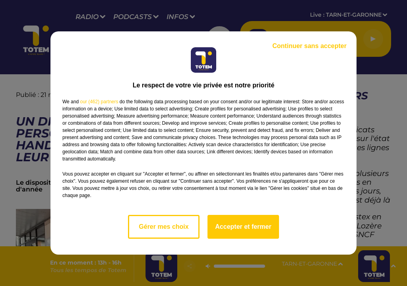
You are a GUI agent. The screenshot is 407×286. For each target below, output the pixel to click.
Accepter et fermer (243, 226)
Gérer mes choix (163, 226)
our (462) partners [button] (99, 101)
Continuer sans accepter (309, 46)
